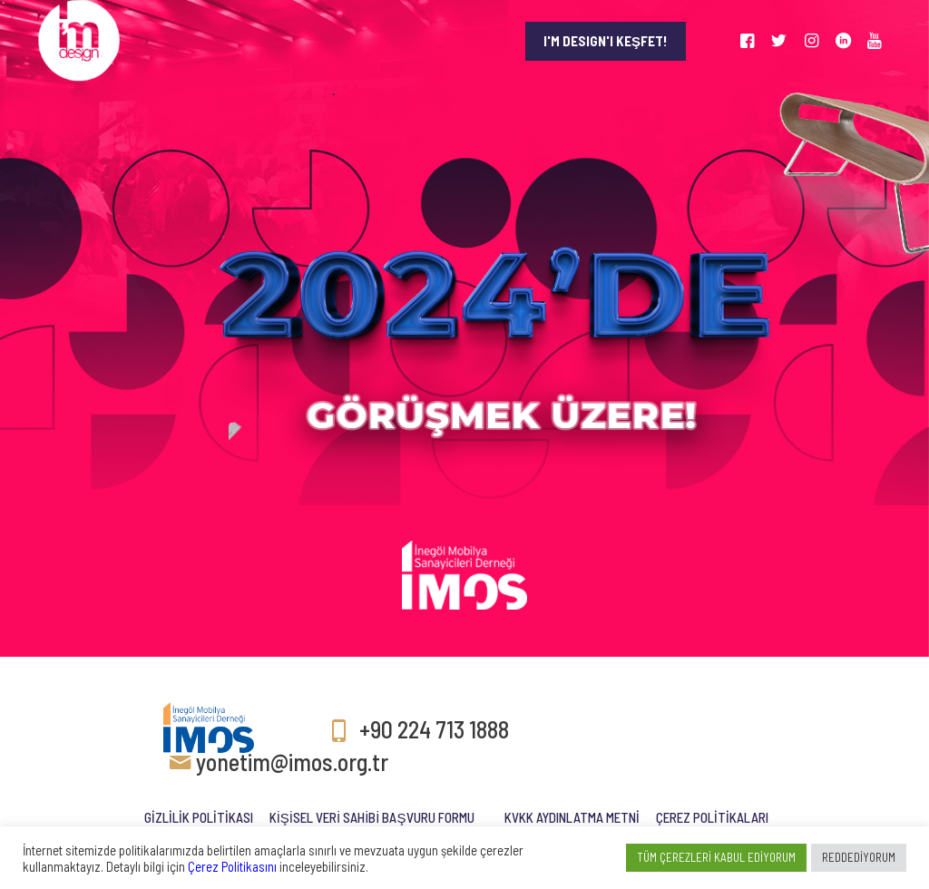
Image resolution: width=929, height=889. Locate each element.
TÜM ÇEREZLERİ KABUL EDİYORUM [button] (716, 857)
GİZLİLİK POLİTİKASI (198, 817)
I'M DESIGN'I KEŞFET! (605, 41)
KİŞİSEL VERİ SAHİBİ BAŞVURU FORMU (371, 817)
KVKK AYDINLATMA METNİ (572, 817)
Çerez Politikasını (232, 866)
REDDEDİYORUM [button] (858, 857)
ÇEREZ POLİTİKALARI (712, 817)
